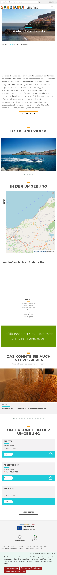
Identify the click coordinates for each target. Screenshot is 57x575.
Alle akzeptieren (11, 568)
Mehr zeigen (28, 512)
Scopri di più (28, 114)
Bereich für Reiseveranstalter (28, 546)
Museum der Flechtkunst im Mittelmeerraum (24, 409)
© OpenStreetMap (40, 251)
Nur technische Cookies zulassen (43, 553)
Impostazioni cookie (27, 549)
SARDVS (8, 441)
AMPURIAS (9, 489)
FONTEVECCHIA (11, 465)
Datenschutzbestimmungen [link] (15, 571)
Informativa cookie (10, 549)
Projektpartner (7, 546)
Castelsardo (45, 334)
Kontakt (39, 549)
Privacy (45, 546)
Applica (40, 2)
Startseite (5, 44)
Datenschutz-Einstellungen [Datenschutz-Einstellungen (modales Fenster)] (30, 568)
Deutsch (52, 2)
